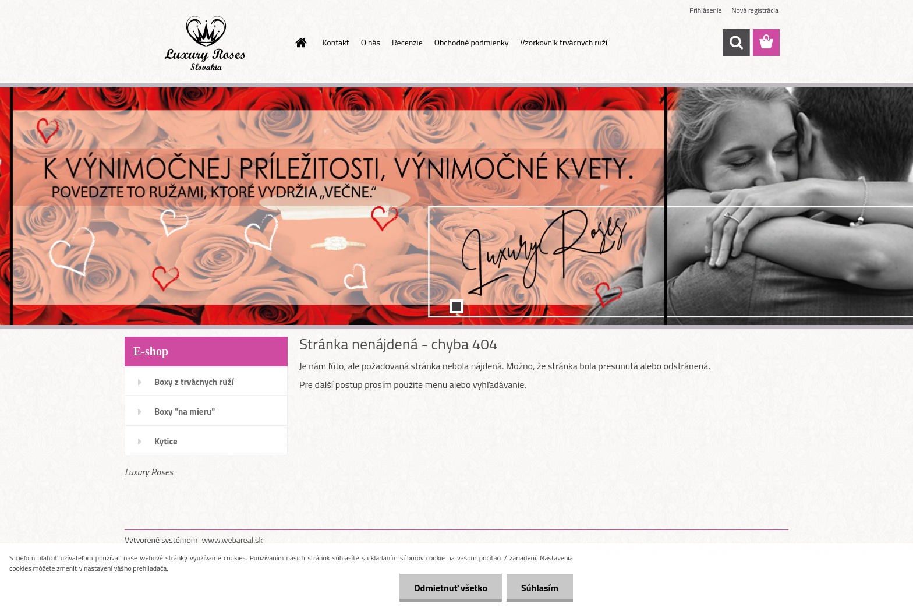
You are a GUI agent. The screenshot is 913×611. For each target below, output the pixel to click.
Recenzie (407, 42)
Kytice (166, 441)
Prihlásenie (705, 10)
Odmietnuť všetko (450, 588)
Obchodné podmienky (471, 42)
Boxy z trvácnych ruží (193, 382)
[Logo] (205, 43)
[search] (736, 42)
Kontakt (336, 42)
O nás (370, 42)
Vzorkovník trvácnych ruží (563, 42)
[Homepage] (300, 42)
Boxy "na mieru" (184, 411)
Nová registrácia (754, 10)
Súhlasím (539, 588)
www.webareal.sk (232, 540)
